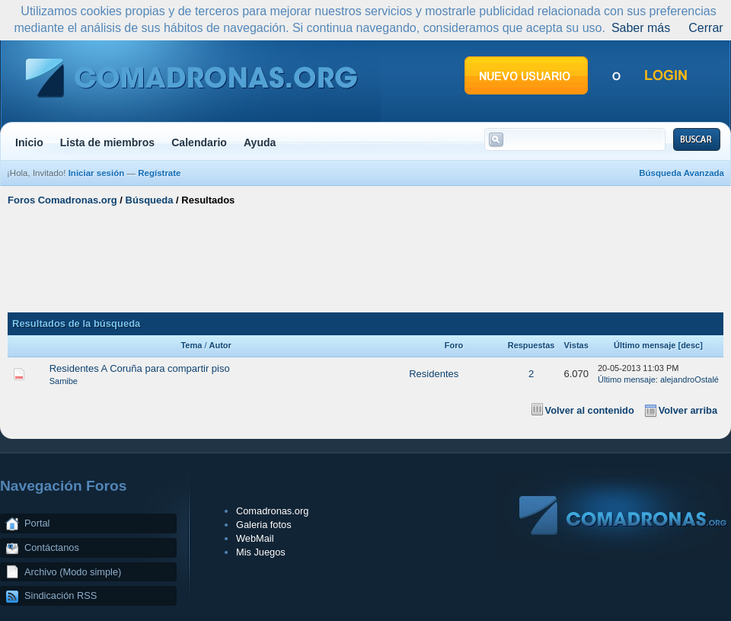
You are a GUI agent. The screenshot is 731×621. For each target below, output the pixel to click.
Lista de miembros (107, 142)
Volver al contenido (589, 410)
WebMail (255, 538)
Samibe (63, 381)
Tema (191, 345)
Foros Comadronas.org (62, 200)
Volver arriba (688, 410)
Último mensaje (644, 345)
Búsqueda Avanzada (681, 173)
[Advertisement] (365, 257)
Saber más (640, 27)
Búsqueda (150, 200)
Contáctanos (51, 547)
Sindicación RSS (60, 595)
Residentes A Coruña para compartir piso (139, 368)
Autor (220, 345)
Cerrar (705, 27)
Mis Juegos (261, 552)
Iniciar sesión (97, 173)
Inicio (29, 142)
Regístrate (159, 173)
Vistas (576, 345)
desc (690, 345)
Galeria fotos (264, 524)
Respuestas (531, 345)
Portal (36, 523)
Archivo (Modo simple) (72, 572)
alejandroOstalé (689, 379)
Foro (454, 345)
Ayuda (260, 142)
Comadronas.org (272, 511)
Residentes (433, 373)
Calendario (199, 142)
